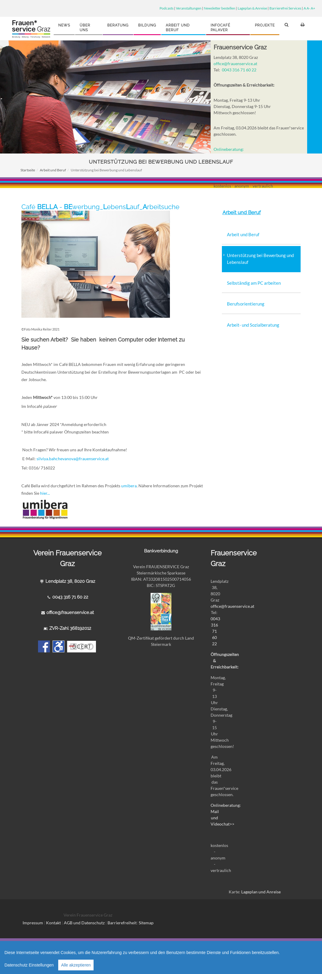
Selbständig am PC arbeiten (254, 283)
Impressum (33, 922)
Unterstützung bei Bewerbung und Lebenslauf (260, 259)
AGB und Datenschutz (84, 922)
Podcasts (166, 8)
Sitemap (146, 922)
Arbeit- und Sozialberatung (253, 325)
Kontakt (53, 922)
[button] (288, 27)
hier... (44, 493)
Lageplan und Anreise (261, 891)
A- (308, 8)
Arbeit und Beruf (53, 170)
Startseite (27, 170)
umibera (129, 485)
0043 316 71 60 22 (239, 69)
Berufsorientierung (245, 303)
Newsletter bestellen (219, 8)
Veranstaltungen (188, 8)
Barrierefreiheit (122, 922)
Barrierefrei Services (285, 8)
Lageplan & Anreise (252, 8)
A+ (313, 8)
